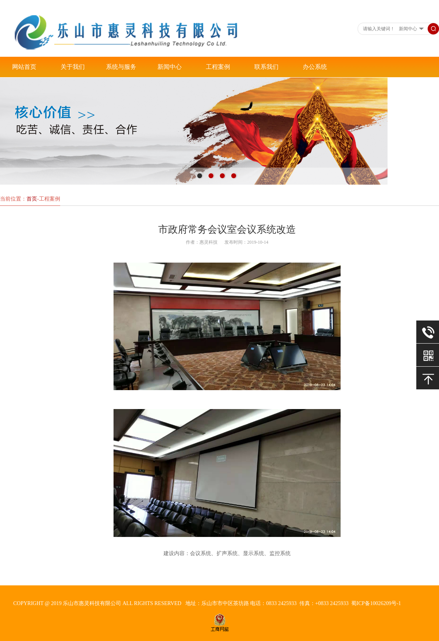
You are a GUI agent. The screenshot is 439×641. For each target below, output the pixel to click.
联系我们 (266, 67)
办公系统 (315, 67)
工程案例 (218, 67)
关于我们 (73, 67)
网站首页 (24, 67)
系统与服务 (121, 67)
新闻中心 (169, 67)
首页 (31, 199)
